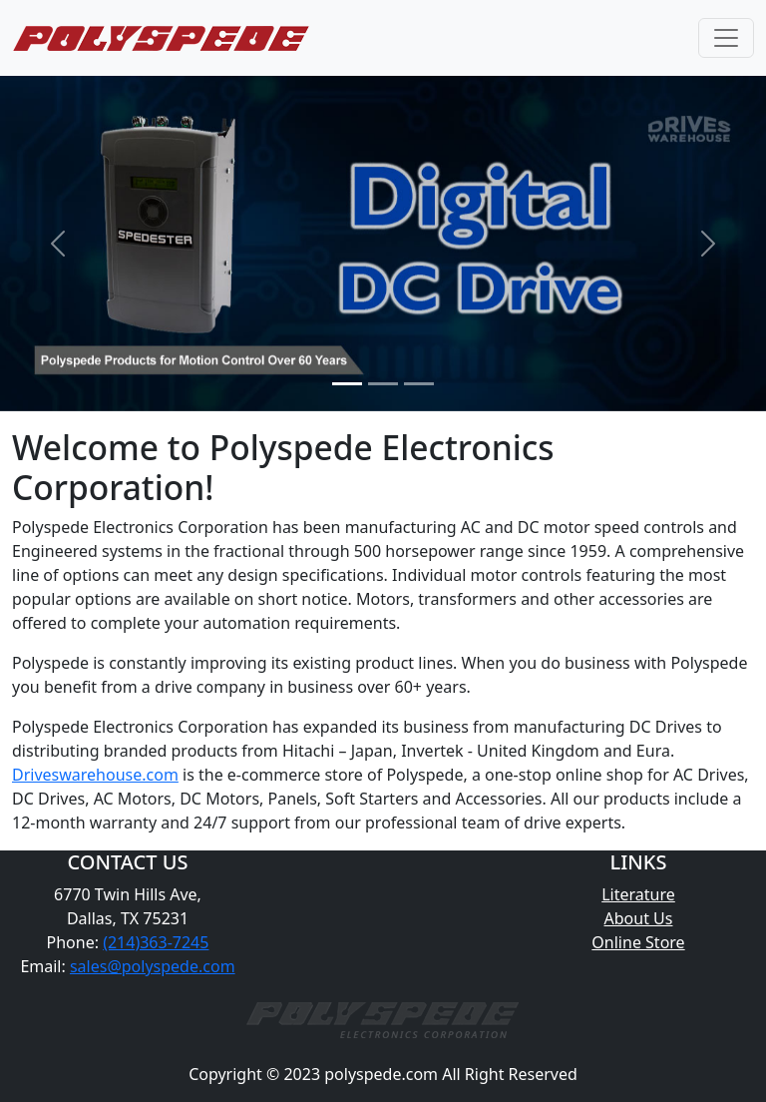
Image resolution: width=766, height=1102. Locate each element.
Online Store (637, 942)
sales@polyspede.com (152, 966)
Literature (638, 894)
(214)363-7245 (155, 942)
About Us (638, 918)
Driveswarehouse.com (95, 775)
